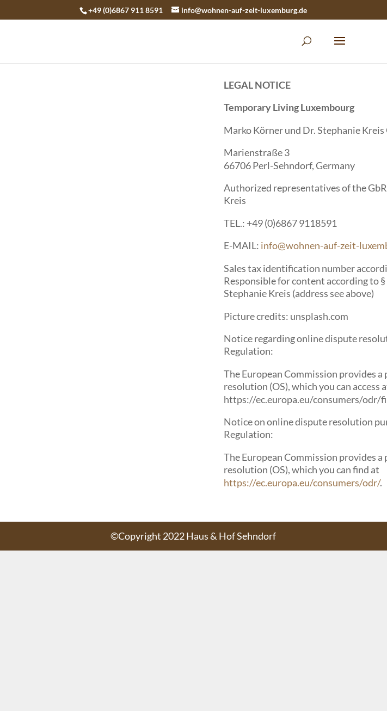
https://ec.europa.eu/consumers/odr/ (302, 483)
